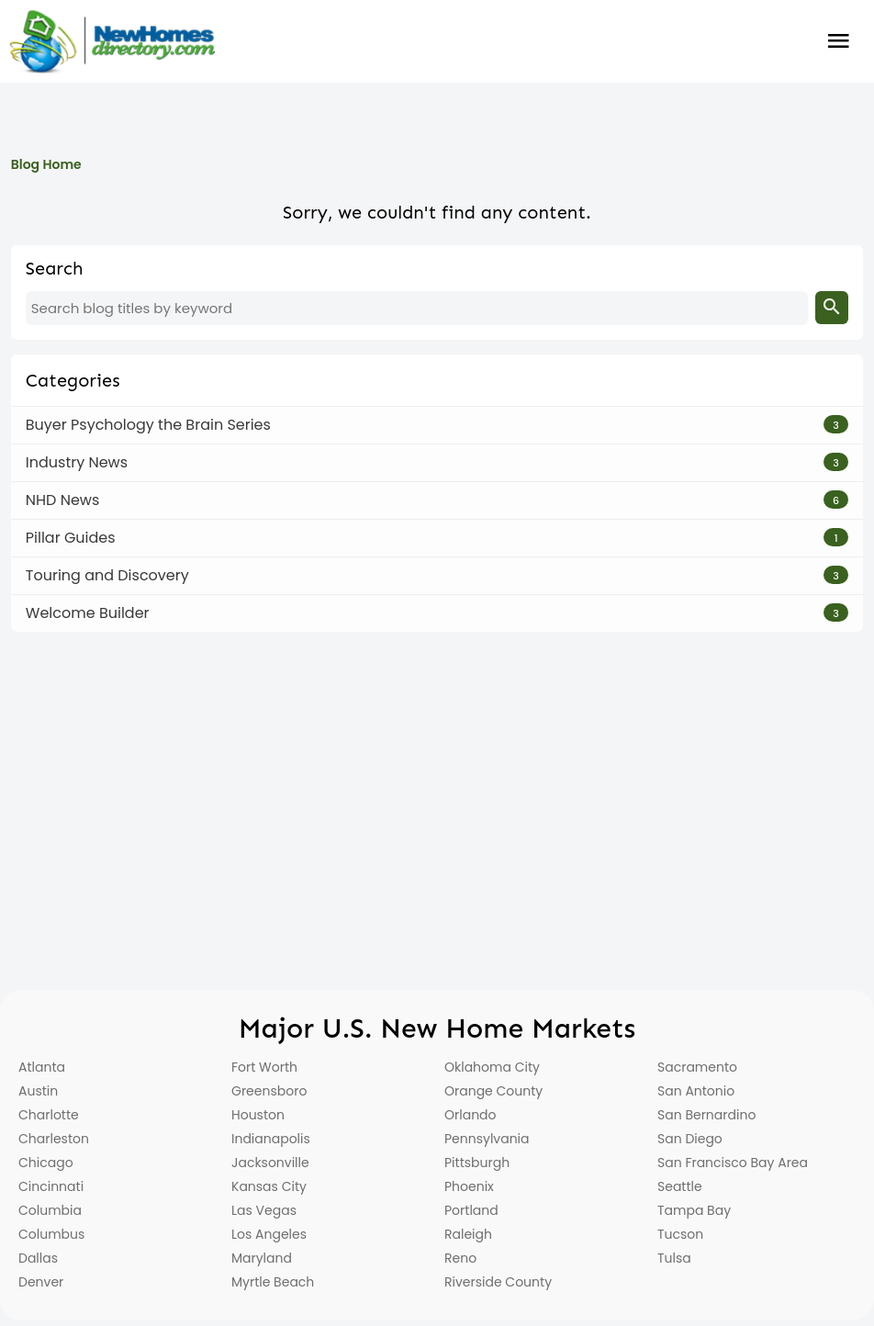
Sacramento (697, 1067)
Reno (460, 1258)
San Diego (690, 1138)
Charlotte (48, 1115)
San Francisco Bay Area (732, 1162)
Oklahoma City (492, 1067)
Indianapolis (270, 1138)
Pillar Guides (71, 537)
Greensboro (269, 1091)
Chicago (45, 1162)
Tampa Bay (694, 1210)
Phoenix (469, 1186)
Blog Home (46, 164)
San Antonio (695, 1091)
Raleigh (468, 1234)
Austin (38, 1091)
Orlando (470, 1115)
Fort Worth (264, 1067)
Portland (471, 1210)
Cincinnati (51, 1186)
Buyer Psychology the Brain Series (148, 424)
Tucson (680, 1234)
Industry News (77, 462)
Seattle (679, 1186)
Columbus (51, 1234)
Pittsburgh (477, 1162)
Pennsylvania (487, 1138)
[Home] (112, 41)
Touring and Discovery (107, 575)
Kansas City (269, 1186)
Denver (40, 1282)
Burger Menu (838, 41)
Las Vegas (264, 1210)
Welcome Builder (88, 613)
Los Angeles (269, 1234)
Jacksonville (270, 1162)
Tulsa (674, 1258)
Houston (258, 1115)
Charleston (53, 1138)
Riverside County (498, 1282)
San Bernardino (706, 1115)
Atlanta (41, 1067)
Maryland (261, 1258)
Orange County (493, 1091)
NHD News (63, 500)
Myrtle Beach (272, 1282)
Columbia (50, 1210)
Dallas (38, 1258)
